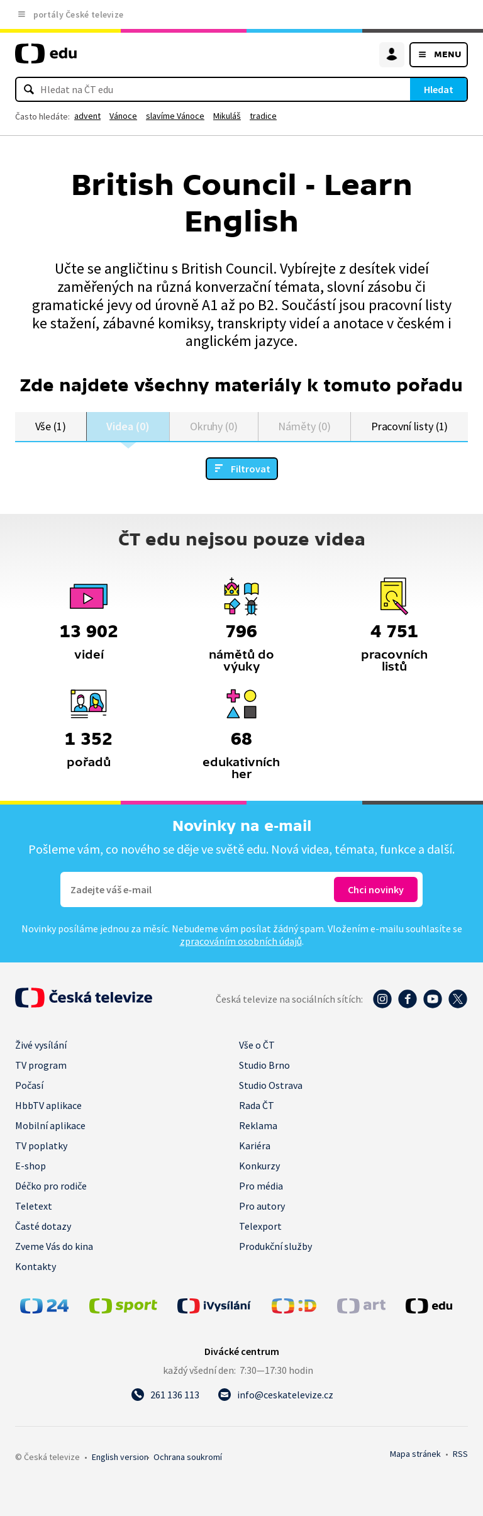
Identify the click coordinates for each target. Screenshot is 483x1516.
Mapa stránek (415, 1453)
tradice (263, 115)
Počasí (29, 1085)
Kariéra (254, 1145)
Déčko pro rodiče (51, 1185)
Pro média (261, 1185)
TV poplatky (41, 1145)
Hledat (438, 89)
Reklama (258, 1125)
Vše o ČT (257, 1045)
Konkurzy (259, 1165)
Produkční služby (275, 1246)
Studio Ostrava (271, 1085)
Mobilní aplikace (50, 1125)
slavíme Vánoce (175, 115)
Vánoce (123, 115)
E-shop (30, 1165)
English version (120, 1457)
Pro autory (262, 1206)
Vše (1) (51, 426)
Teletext (33, 1206)
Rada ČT (256, 1105)
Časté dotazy (43, 1226)
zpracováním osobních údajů (241, 941)
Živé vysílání (41, 1045)
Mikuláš (227, 115)
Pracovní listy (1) (409, 426)
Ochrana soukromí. (187, 1457)
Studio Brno (264, 1065)
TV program (41, 1065)
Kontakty (35, 1266)
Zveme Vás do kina (54, 1246)
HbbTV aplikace (48, 1105)
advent (87, 115)
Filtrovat (250, 468)
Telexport (260, 1226)
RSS (460, 1453)
